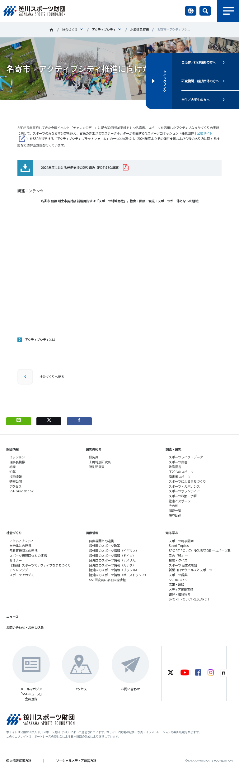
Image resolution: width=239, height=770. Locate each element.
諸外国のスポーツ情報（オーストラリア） (118, 574)
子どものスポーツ (181, 471)
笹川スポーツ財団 (51, 29)
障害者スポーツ (179, 476)
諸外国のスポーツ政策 (104, 545)
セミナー (15, 560)
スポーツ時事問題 (181, 540)
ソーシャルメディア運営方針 (76, 760)
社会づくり (69, 29)
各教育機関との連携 (23, 550)
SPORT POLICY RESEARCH (189, 599)
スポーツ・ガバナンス (184, 486)
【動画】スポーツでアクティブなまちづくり (40, 565)
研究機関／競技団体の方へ (200, 81)
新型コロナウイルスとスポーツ (190, 569)
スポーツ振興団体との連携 (28, 555)
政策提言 (175, 466)
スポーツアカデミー (23, 574)
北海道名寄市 (139, 29)
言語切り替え (190, 11)
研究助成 (175, 515)
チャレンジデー (20, 569)
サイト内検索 (205, 11)
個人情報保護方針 (18, 760)
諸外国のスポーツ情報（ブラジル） (114, 569)
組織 (12, 466)
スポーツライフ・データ (186, 457)
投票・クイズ (178, 560)
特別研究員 (97, 466)
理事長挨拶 (17, 462)
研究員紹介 (93, 449)
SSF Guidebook (21, 491)
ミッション (17, 457)
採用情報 (15, 476)
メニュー (228, 11)
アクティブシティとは (40, 339)
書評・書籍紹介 (179, 594)
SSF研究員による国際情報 (107, 579)
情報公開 (15, 481)
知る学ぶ (172, 532)
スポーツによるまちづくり (187, 481)
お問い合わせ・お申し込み (25, 627)
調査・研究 (173, 449)
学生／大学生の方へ (195, 99)
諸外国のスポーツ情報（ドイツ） (112, 555)
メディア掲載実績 (181, 589)
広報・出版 (176, 584)
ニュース (12, 616)
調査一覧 (175, 510)
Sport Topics (179, 545)
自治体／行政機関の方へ (198, 62)
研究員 (93, 457)
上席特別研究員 (100, 462)
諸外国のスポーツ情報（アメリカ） (113, 560)
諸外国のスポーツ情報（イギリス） (114, 550)
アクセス (15, 486)
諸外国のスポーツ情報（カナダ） (112, 565)
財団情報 (12, 449)
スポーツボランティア (184, 491)
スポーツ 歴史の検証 (183, 565)
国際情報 (92, 532)
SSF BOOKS (177, 579)
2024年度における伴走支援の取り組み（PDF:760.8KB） (81, 167)
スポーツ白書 (178, 462)
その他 (173, 505)
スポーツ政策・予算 (183, 496)
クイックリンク (164, 81)
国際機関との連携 (101, 540)
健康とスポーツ (179, 501)
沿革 (12, 471)
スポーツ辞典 (178, 574)
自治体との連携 (20, 545)
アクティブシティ (104, 29)
